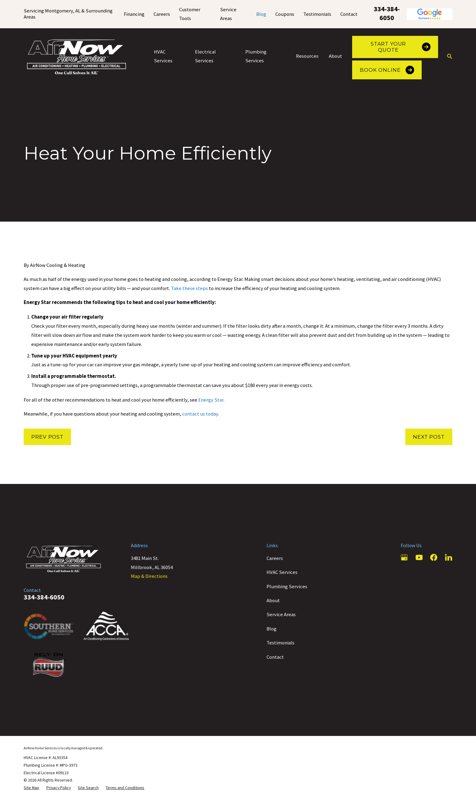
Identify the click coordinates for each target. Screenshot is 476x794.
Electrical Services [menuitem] (205, 56)
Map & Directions (149, 576)
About (273, 600)
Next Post (429, 437)
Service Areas (281, 614)
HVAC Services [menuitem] (163, 56)
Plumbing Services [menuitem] (256, 56)
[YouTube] (419, 557)
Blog (261, 14)
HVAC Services (282, 572)
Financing (134, 14)
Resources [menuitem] (307, 56)
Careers (162, 14)
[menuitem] (31, 788)
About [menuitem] (335, 56)
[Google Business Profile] (404, 557)
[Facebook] (433, 557)
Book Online (387, 70)
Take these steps (190, 288)
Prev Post (47, 437)
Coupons (284, 14)
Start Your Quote (400, 47)
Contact (349, 14)
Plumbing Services (287, 586)
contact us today (200, 414)
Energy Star (210, 400)
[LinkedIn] (448, 557)
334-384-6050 (387, 13)
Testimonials (317, 14)
